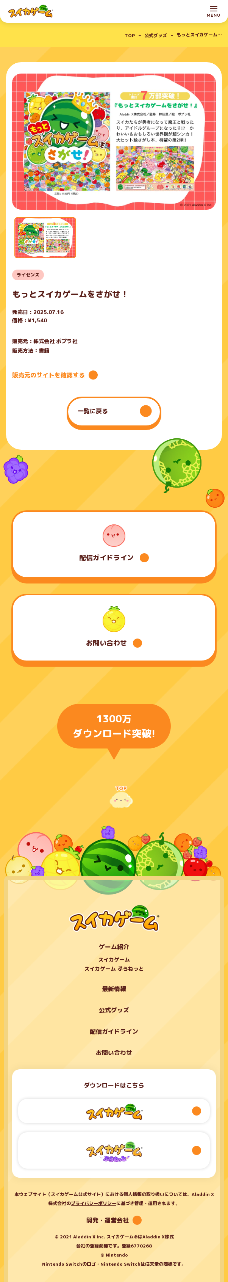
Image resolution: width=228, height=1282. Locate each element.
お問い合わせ (114, 1052)
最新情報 (114, 989)
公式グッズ (114, 1010)
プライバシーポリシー (93, 1203)
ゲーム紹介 (114, 947)
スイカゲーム (114, 960)
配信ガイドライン (114, 1031)
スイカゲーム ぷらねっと (114, 969)
